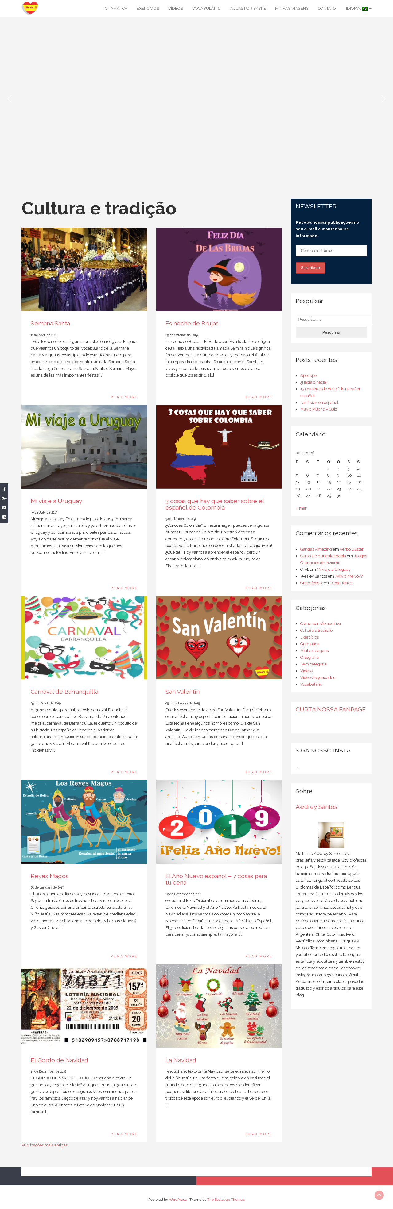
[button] (9, 99)
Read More (124, 397)
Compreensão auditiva (320, 623)
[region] (196, 98)
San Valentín (182, 691)
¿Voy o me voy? (349, 576)
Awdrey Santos (316, 806)
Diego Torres (341, 583)
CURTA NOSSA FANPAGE (331, 709)
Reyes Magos (49, 876)
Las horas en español (319, 402)
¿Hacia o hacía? (314, 382)
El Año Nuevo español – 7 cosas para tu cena (216, 879)
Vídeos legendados (317, 677)
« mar (301, 508)
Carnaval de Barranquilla (64, 691)
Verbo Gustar (352, 549)
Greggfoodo (311, 583)
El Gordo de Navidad (59, 1060)
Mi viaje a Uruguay (56, 501)
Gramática (116, 8)
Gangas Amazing (316, 549)
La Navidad (180, 1060)
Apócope (308, 375)
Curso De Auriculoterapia (323, 556)
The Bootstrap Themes (226, 1199)
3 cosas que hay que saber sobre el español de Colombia (214, 504)
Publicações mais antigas (44, 1145)
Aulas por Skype (248, 8)
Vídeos (175, 8)
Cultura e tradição (316, 630)
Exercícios (148, 8)
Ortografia (309, 657)
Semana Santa (50, 323)
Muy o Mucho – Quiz (318, 409)
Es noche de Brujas (192, 323)
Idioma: (358, 8)
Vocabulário (206, 8)
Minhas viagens (292, 8)
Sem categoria (313, 664)
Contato (327, 8)
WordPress (178, 1199)
